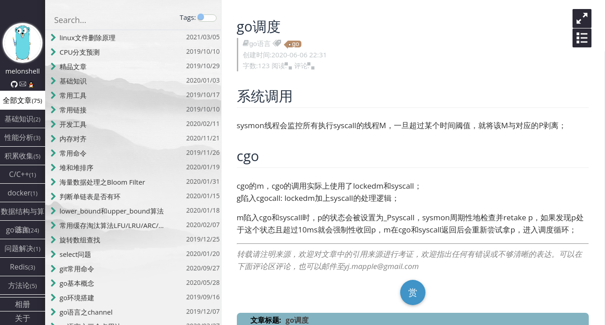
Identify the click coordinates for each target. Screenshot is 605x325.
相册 (22, 304)
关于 (22, 318)
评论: (305, 65)
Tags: (188, 17)
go (296, 44)
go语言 (261, 43)
